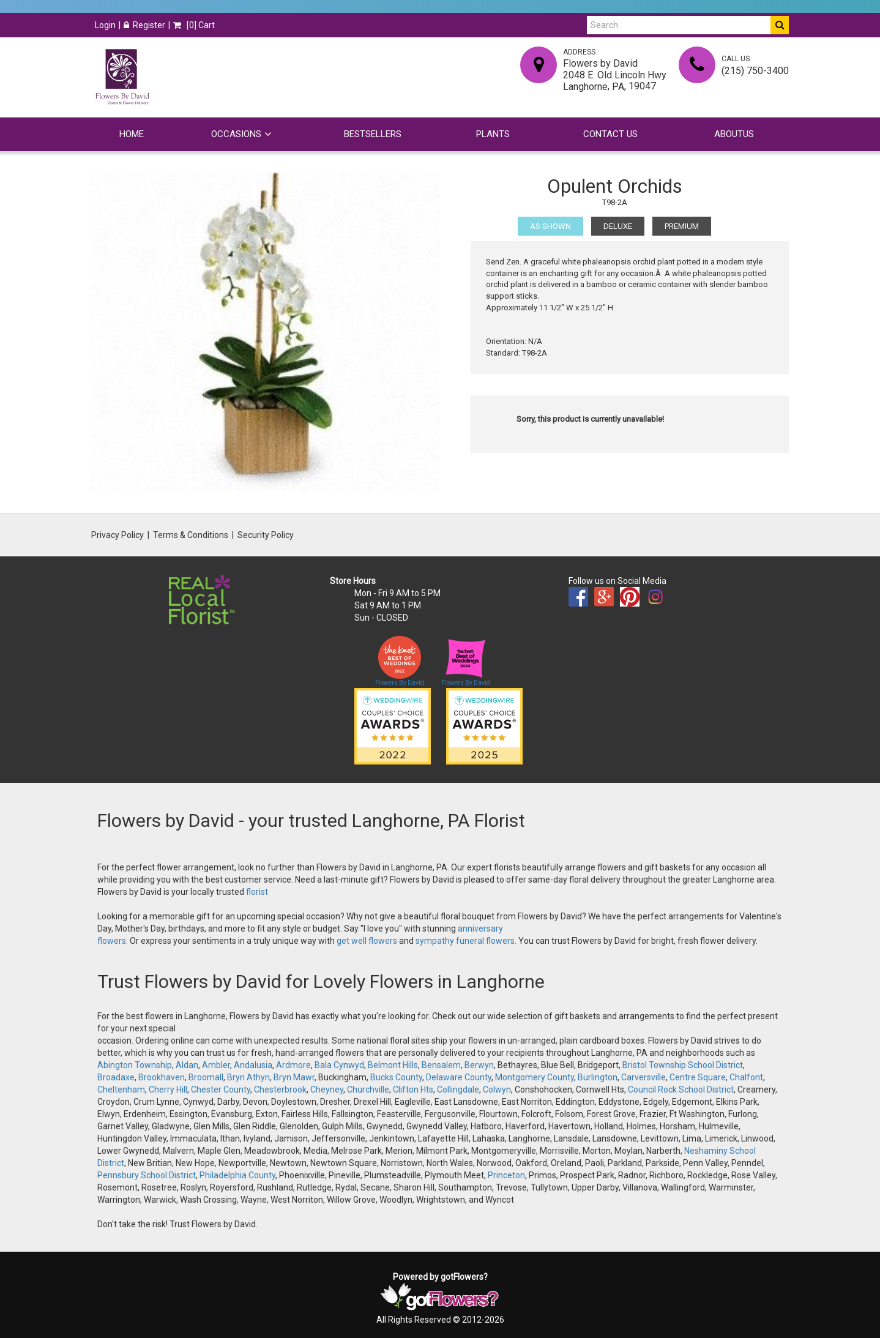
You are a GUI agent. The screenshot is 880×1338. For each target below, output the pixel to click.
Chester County (220, 1089)
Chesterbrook (280, 1089)
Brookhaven (161, 1077)
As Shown (550, 226)
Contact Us (610, 134)
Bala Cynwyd (339, 1065)
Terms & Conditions (190, 535)
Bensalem (441, 1065)
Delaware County (458, 1077)
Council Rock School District (681, 1089)
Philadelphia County (237, 1175)
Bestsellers (372, 134)
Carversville (643, 1077)
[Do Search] (779, 25)
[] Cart (194, 25)
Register (144, 25)
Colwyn (497, 1089)
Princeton (506, 1175)
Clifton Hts (413, 1089)
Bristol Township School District (682, 1065)
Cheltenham (121, 1089)
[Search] (678, 25)
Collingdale (458, 1089)
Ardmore (293, 1065)
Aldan (187, 1065)
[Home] (121, 77)
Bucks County (396, 1077)
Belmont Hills (393, 1065)
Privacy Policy (117, 535)
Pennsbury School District (146, 1175)
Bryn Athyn (248, 1077)
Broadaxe (116, 1077)
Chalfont (746, 1077)
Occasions (236, 134)
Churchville (368, 1089)
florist (257, 892)
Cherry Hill (168, 1089)
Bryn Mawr (294, 1077)
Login (105, 25)
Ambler (216, 1065)
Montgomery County (534, 1077)
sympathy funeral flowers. (467, 941)
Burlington (597, 1077)
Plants (493, 134)
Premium (682, 226)
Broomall (205, 1077)
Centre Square (697, 1077)
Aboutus (734, 134)
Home (131, 134)
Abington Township (134, 1065)
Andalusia (253, 1065)
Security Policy (265, 535)
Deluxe (617, 226)
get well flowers (367, 941)
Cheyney (326, 1089)
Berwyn (479, 1065)
